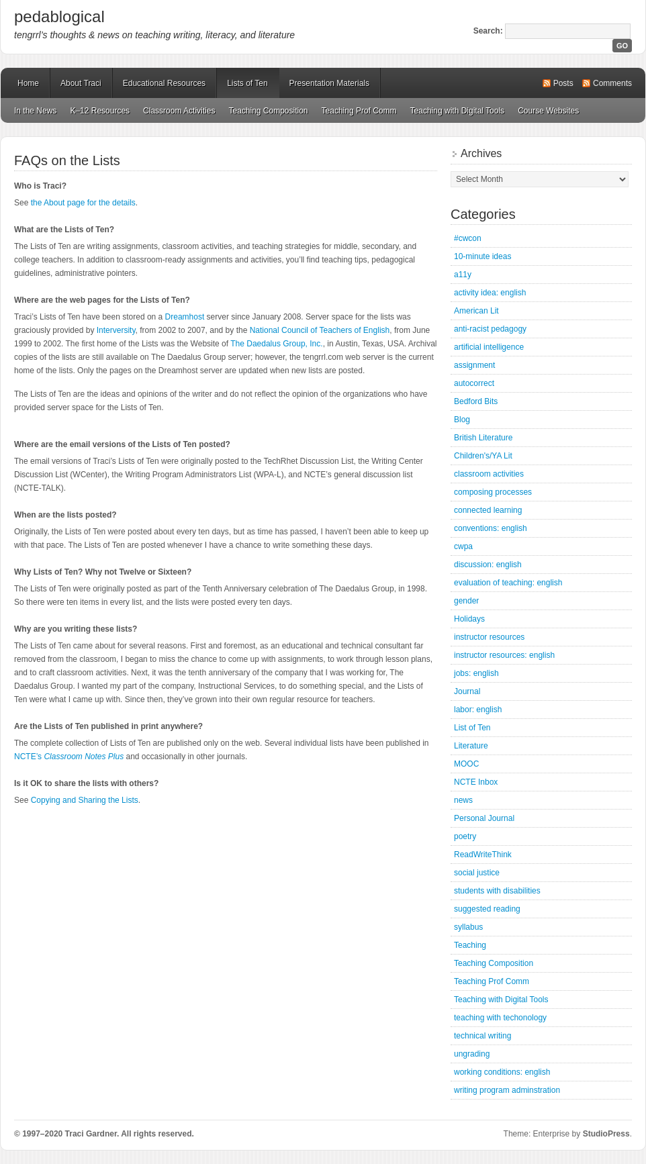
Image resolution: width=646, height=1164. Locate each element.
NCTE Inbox (476, 782)
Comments (612, 83)
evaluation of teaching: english (508, 582)
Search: (488, 31)
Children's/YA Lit (483, 455)
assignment (474, 365)
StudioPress (606, 1133)
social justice (477, 872)
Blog (462, 419)
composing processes (493, 492)
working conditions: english (502, 1072)
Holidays (469, 619)
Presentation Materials (329, 83)
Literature (471, 745)
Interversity (116, 330)
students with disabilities (497, 890)
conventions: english (490, 528)
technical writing (482, 1035)
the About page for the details (83, 202)
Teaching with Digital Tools (457, 110)
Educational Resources (164, 83)
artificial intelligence (489, 347)
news (463, 800)
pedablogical (59, 16)
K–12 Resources (100, 110)
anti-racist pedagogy (490, 329)
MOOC (466, 764)
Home (28, 83)
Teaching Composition (268, 110)
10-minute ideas (482, 256)
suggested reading (487, 909)
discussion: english (488, 564)
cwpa (463, 546)
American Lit (476, 311)
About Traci (80, 83)
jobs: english (476, 673)
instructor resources (489, 637)
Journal (467, 691)
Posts (563, 83)
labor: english (478, 709)
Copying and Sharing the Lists (84, 800)
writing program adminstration (507, 1090)
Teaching (470, 945)
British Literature (483, 437)
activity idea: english (490, 292)
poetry (465, 836)
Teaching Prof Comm (359, 110)
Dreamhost (185, 317)
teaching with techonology (500, 1017)
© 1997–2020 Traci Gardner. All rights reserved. (104, 1133)
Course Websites (548, 110)
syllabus (468, 927)
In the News (35, 110)
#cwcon (467, 238)
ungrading (472, 1054)
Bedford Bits (476, 401)
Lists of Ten (247, 83)
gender (466, 600)
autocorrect (474, 383)
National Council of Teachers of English (320, 330)
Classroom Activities (179, 110)
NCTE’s (69, 756)
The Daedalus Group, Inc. (276, 343)
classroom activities (489, 474)
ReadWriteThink (483, 854)
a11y (462, 274)
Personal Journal (484, 818)
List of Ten (472, 727)
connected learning (488, 510)
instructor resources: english (504, 655)
